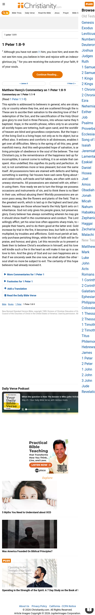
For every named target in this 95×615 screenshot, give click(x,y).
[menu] (3, 4)
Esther (86, 112)
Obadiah (88, 190)
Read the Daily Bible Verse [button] (20, 295)
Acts (85, 269)
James (87, 353)
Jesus (57, 13)
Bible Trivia (16, 13)
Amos (86, 184)
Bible (4, 304)
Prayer (66, 13)
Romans (88, 274)
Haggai (87, 224)
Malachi (88, 235)
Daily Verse (30, 13)
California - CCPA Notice (62, 606)
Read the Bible (44, 13)
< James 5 (24, 83)
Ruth (85, 62)
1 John (87, 369)
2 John (87, 375)
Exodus (87, 28)
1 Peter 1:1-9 (17, 99)
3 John (87, 381)
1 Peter (18, 304)
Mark (86, 252)
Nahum (87, 207)
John (85, 263)
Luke (85, 258)
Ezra (85, 101)
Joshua (87, 50)
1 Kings (87, 78)
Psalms (87, 123)
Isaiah (86, 145)
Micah (86, 201)
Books (11, 304)
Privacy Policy (39, 606)
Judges (87, 56)
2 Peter (87, 364)
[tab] (47, 274)
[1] (39, 52)
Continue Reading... (47, 74)
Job (84, 117)
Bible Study (77, 13)
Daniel (86, 168)
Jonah (86, 196)
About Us (24, 606)
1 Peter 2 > (71, 83)
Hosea (87, 173)
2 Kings (87, 84)
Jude (85, 386)
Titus (85, 336)
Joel (85, 179)
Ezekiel (87, 162)
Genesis (88, 23)
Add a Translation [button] (15, 288)
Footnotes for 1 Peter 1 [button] (18, 281)
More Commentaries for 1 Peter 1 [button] (24, 274)
